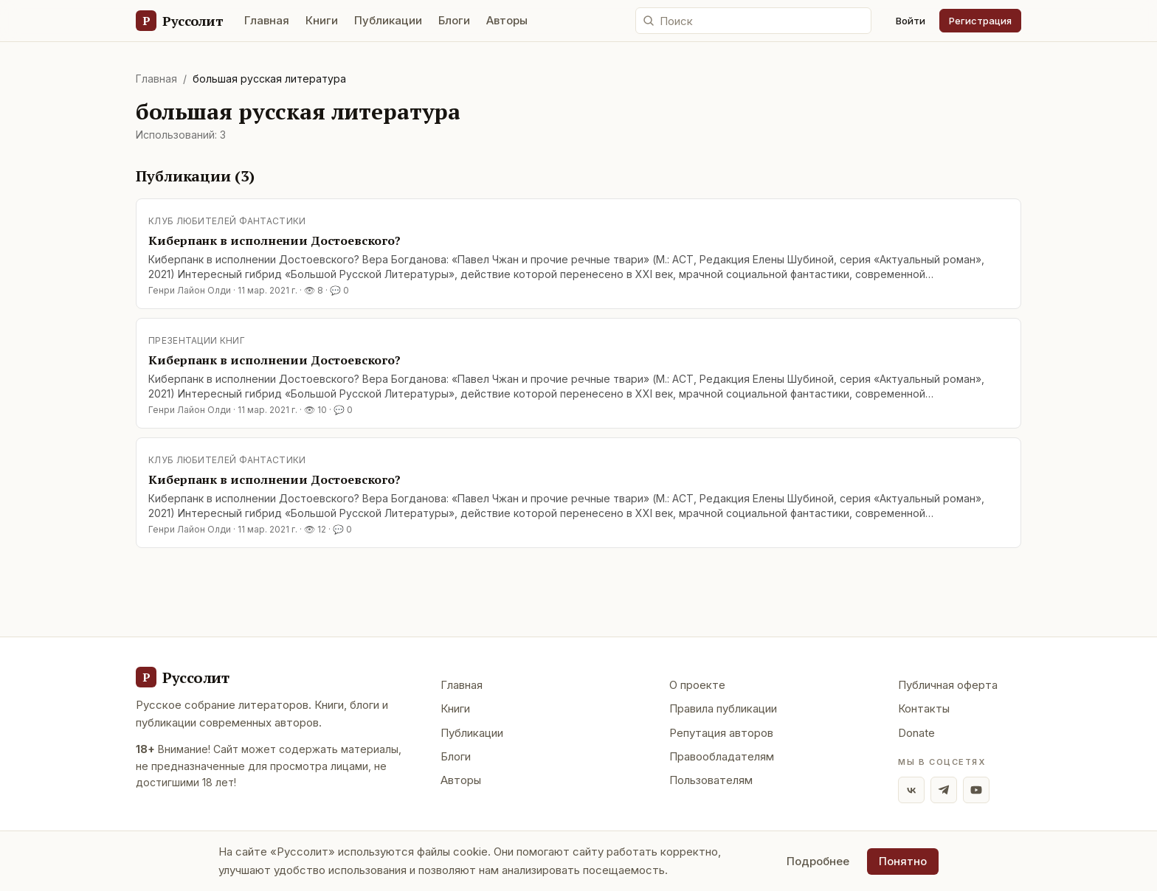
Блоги (454, 20)
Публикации (388, 20)
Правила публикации (723, 708)
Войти (910, 21)
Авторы (507, 20)
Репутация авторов (721, 733)
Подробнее (818, 861)
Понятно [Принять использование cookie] (903, 861)
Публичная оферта (948, 685)
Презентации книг (196, 340)
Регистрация (980, 21)
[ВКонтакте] (911, 790)
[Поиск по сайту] (753, 20)
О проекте (697, 685)
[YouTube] (976, 790)
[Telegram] (943, 790)
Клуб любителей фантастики (227, 220)
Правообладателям (721, 756)
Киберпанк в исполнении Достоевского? (274, 240)
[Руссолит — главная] (179, 20)
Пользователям (711, 780)
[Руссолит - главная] (182, 677)
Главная (266, 20)
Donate (916, 733)
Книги (321, 20)
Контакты (924, 708)
